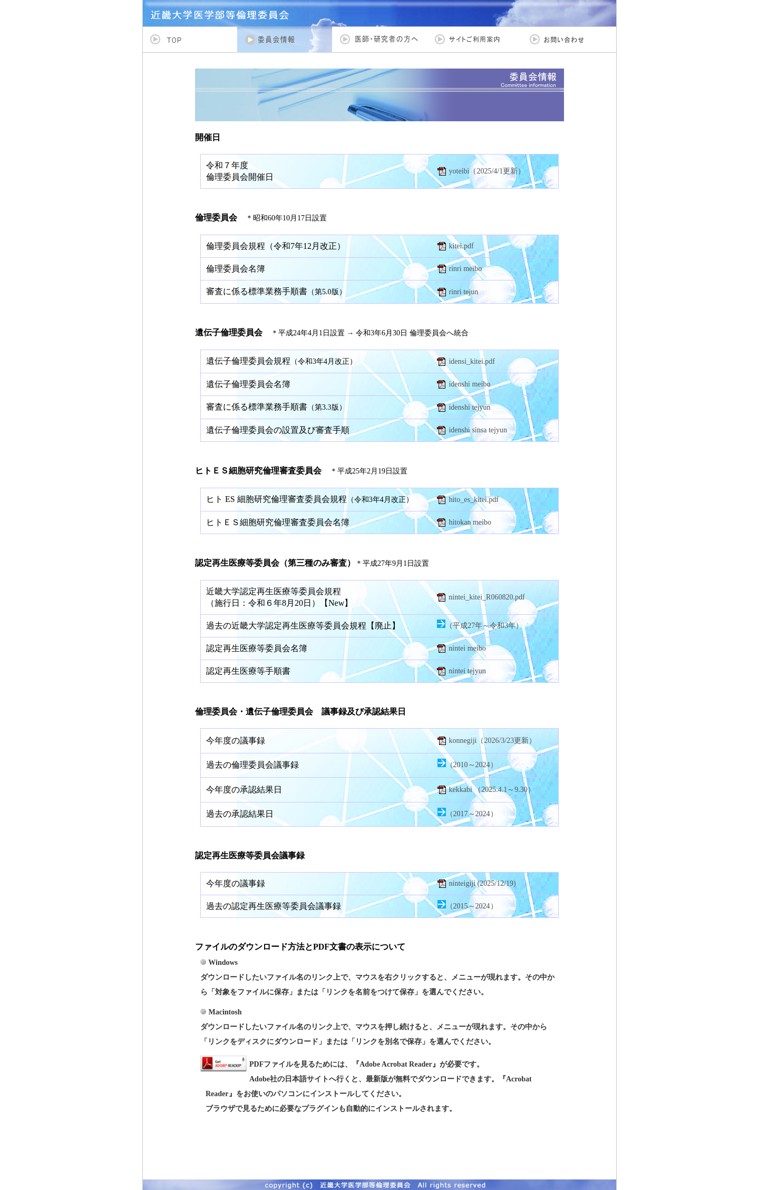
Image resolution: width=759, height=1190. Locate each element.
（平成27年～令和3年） (484, 626)
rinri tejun (464, 292)
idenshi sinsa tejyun (478, 430)
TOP (190, 39)
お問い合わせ (569, 39)
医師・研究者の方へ (379, 39)
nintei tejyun (467, 671)
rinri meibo (465, 269)
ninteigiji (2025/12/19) (482, 883)
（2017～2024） (472, 814)
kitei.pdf (461, 246)
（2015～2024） (472, 906)
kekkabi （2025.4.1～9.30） (492, 790)
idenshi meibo (469, 384)
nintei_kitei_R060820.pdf (486, 597)
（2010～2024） (472, 765)
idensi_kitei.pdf (472, 361)
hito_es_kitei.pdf (474, 500)
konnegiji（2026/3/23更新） (493, 740)
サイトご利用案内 (474, 39)
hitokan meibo (470, 522)
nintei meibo (467, 648)
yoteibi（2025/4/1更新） (487, 171)
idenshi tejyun (469, 407)
